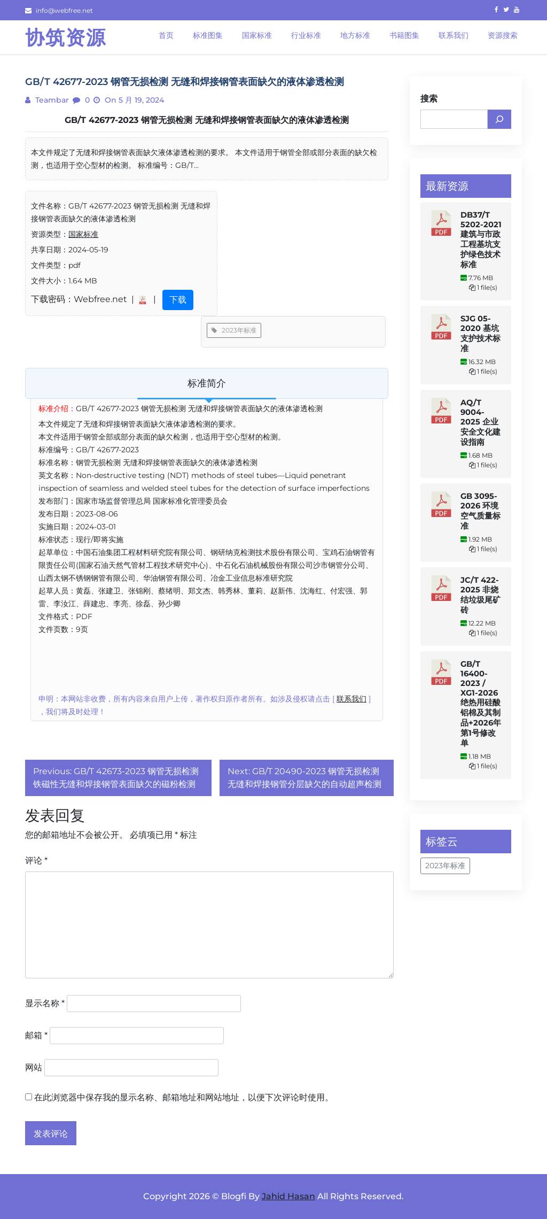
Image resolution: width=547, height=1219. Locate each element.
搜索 (428, 99)
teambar (51, 100)
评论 (36, 860)
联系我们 (351, 699)
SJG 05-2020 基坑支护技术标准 (480, 333)
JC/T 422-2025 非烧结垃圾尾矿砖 (480, 595)
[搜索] (499, 119)
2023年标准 (234, 330)
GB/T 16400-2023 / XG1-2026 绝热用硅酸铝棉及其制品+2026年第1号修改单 (480, 703)
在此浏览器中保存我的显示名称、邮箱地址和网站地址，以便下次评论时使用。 (183, 1097)
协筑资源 (65, 37)
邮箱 (36, 1035)
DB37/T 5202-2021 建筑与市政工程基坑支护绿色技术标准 (481, 239)
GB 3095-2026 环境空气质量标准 (480, 511)
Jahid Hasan (288, 1196)
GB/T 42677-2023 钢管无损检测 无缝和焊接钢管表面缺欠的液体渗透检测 (207, 120)
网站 (33, 1067)
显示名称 (45, 1003)
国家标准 (83, 234)
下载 (177, 300)
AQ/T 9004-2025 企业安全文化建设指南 (480, 422)
